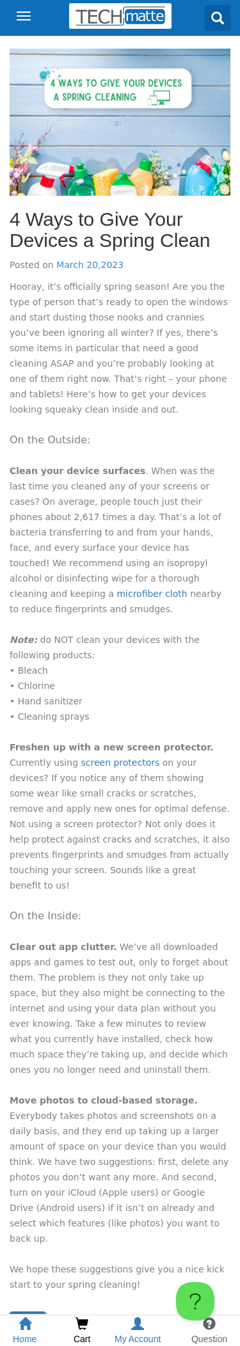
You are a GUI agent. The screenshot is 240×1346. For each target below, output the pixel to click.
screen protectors (120, 762)
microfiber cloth (151, 594)
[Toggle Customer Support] (195, 1301)
